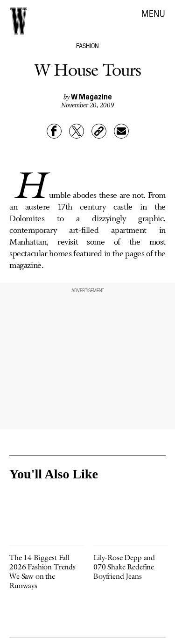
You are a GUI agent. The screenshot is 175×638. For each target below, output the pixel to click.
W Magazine (91, 96)
